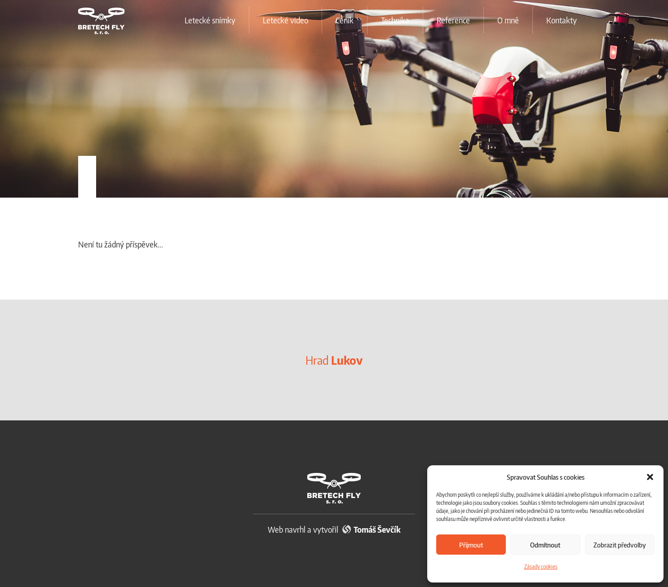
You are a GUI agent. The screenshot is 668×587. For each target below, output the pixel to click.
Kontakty (561, 20)
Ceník (345, 20)
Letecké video (285, 20)
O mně (508, 20)
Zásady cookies (540, 566)
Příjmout (471, 545)
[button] (650, 476)
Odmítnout (545, 545)
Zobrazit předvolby (619, 545)
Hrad (334, 360)
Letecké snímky (210, 20)
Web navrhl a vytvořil (334, 529)
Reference (453, 20)
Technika (395, 20)
